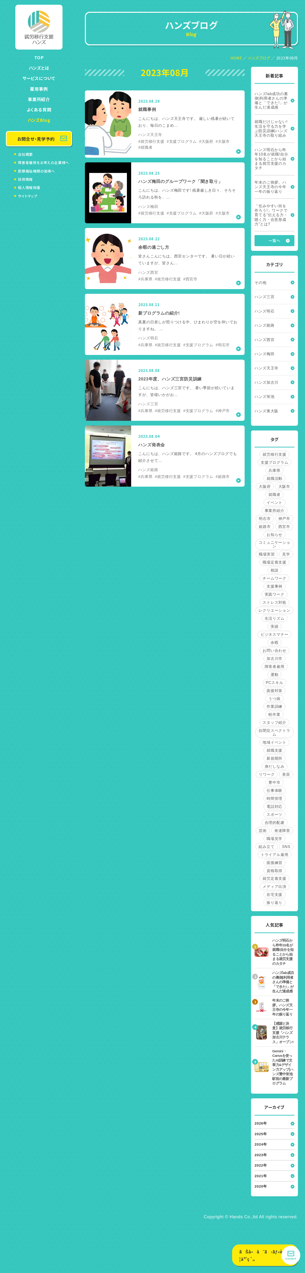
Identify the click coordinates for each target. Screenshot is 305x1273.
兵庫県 (274, 472)
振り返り (274, 905)
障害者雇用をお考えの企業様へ (43, 162)
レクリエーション (274, 612)
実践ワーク (274, 596)
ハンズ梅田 (264, 355)
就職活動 (274, 480)
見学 (286, 556)
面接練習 (274, 865)
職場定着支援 (274, 564)
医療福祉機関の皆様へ (36, 171)
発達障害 (282, 832)
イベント (274, 504)
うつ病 (274, 700)
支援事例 (274, 588)
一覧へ (274, 241)
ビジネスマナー (274, 636)
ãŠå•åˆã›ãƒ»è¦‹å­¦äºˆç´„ (264, 1255)
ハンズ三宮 (264, 297)
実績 (275, 628)
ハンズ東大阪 (266, 412)
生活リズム (274, 620)
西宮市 (284, 528)
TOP (38, 57)
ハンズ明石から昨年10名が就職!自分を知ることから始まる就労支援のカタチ (271, 159)
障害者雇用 (274, 668)
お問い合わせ (274, 652)
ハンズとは (39, 68)
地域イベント (274, 744)
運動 (275, 676)
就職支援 (274, 752)
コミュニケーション (274, 546)
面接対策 (274, 692)
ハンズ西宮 (264, 341)
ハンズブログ (259, 58)
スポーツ (274, 816)
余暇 (275, 644)
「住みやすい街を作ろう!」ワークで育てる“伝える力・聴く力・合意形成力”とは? (271, 215)
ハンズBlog (39, 120)
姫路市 (265, 528)
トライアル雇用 (274, 857)
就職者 (274, 496)
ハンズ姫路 (264, 326)
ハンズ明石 (264, 312)
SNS (286, 849)
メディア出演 (274, 889)
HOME (236, 58)
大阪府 (265, 488)
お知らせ (274, 536)
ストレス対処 (274, 604)
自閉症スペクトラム (274, 734)
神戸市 (284, 520)
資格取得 (274, 873)
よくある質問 (39, 109)
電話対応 (274, 808)
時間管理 (274, 800)
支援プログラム (274, 464)
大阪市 (284, 488)
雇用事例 (39, 89)
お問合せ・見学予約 (35, 139)
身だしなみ (274, 768)
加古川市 (274, 660)
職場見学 (274, 841)
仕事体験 (274, 792)
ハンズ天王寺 (266, 369)
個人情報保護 (29, 187)
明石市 (265, 520)
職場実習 (267, 556)
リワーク (267, 776)
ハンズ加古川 (266, 384)
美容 (286, 776)
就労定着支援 (274, 881)
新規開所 (274, 760)
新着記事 (274, 75)
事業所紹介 (39, 99)
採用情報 (25, 179)
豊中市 (274, 784)
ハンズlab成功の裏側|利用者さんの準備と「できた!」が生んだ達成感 (271, 101)
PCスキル (274, 684)
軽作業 (274, 716)
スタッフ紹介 (274, 724)
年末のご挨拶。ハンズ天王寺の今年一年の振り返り (270, 187)
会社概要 (25, 154)
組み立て (266, 849)
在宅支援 (274, 897)
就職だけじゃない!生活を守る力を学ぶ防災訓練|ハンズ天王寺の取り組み (271, 129)
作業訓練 (274, 708)
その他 (260, 283)
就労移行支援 (274, 456)
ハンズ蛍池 (264, 398)
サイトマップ (28, 196)
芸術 (263, 832)
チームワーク (274, 580)
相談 (275, 572)
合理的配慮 (274, 824)
